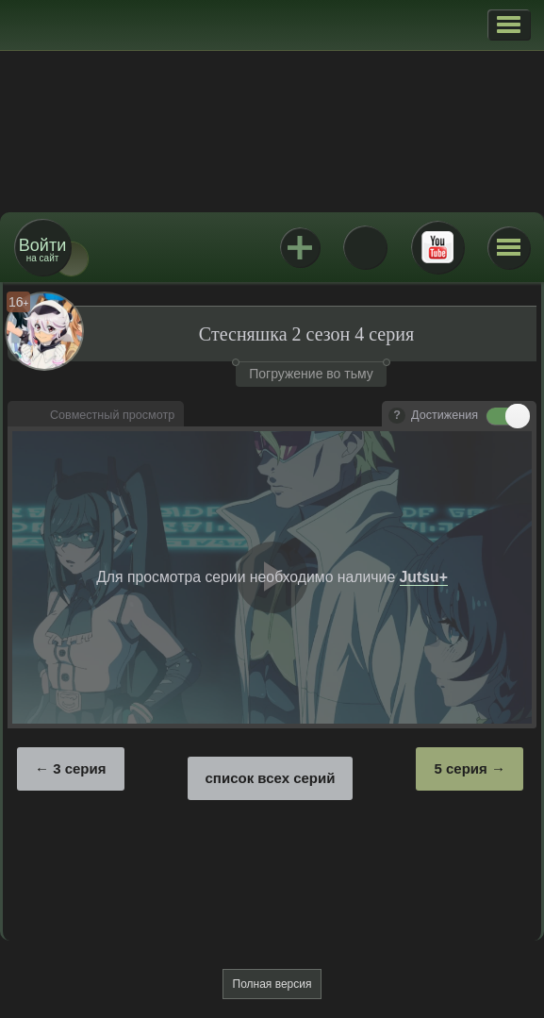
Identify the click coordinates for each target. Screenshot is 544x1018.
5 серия (460, 768)
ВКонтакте (365, 247)
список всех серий (271, 778)
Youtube (437, 247)
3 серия (79, 768)
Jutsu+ (300, 247)
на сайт (42, 249)
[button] (508, 24)
